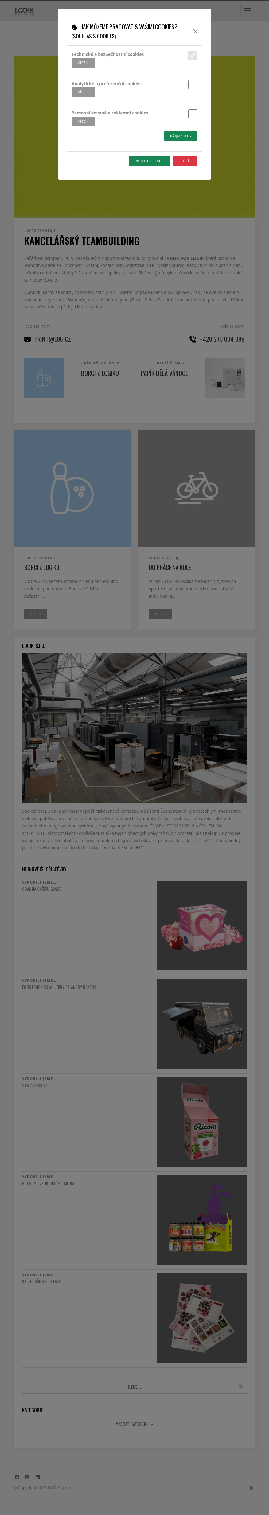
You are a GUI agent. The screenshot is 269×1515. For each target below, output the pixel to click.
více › (83, 62)
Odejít (185, 161)
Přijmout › (180, 136)
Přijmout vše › (149, 161)
